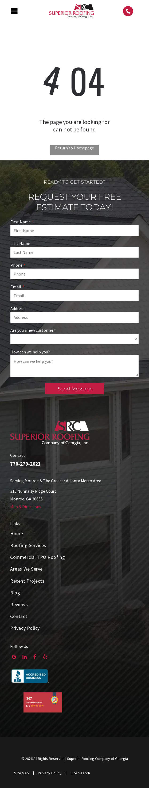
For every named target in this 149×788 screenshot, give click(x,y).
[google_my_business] (14, 657)
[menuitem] (74, 533)
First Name (20, 221)
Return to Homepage (74, 147)
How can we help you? (30, 352)
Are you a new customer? (32, 330)
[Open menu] (14, 11)
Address (17, 308)
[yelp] (45, 657)
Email (15, 286)
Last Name (20, 243)
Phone (16, 265)
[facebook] (35, 657)
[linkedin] (24, 657)
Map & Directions (25, 506)
